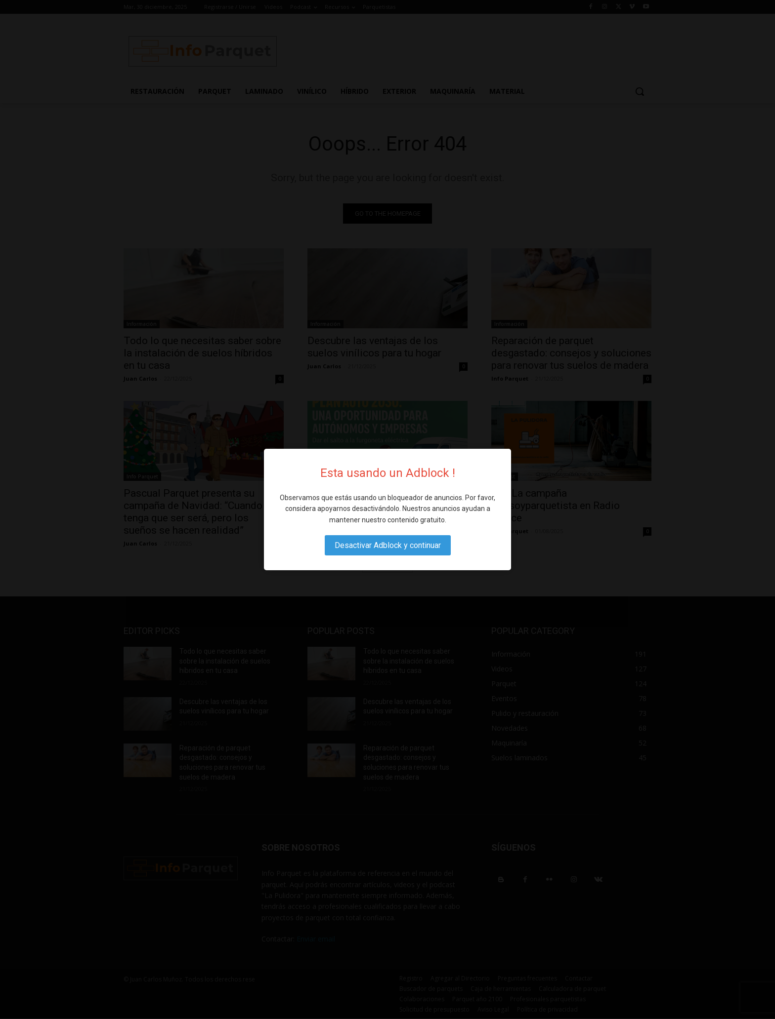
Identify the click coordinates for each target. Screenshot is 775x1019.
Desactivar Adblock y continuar (388, 545)
